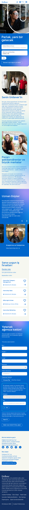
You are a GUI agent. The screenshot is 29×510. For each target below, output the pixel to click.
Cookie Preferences (19, 504)
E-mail (4, 358)
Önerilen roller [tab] (6, 269)
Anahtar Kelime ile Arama (8, 45)
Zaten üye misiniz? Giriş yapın (12, 425)
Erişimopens (5, 499)
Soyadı (4, 351)
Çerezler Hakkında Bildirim (10, 497)
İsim (3, 345)
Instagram (16, 447)
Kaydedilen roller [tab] (7, 275)
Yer (4, 400)
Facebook (7, 447)
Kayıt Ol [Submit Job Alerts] (5, 419)
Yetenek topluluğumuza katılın (12, 62)
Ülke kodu (4, 364)
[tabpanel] (14, 298)
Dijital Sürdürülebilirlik (16, 499)
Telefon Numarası (6, 370)
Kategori (5, 394)
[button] (24, 281)
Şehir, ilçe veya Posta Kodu (8, 52)
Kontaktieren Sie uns (9, 463)
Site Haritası (22, 497)
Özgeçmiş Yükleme (7, 377)
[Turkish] (21, 2)
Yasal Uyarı (23, 494)
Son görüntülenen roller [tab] (9, 272)
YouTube (11, 447)
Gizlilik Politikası (6, 494)
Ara (3, 43)
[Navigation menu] (26, 2)
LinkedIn (3, 447)
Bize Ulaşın (15, 494)
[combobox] (14, 53)
